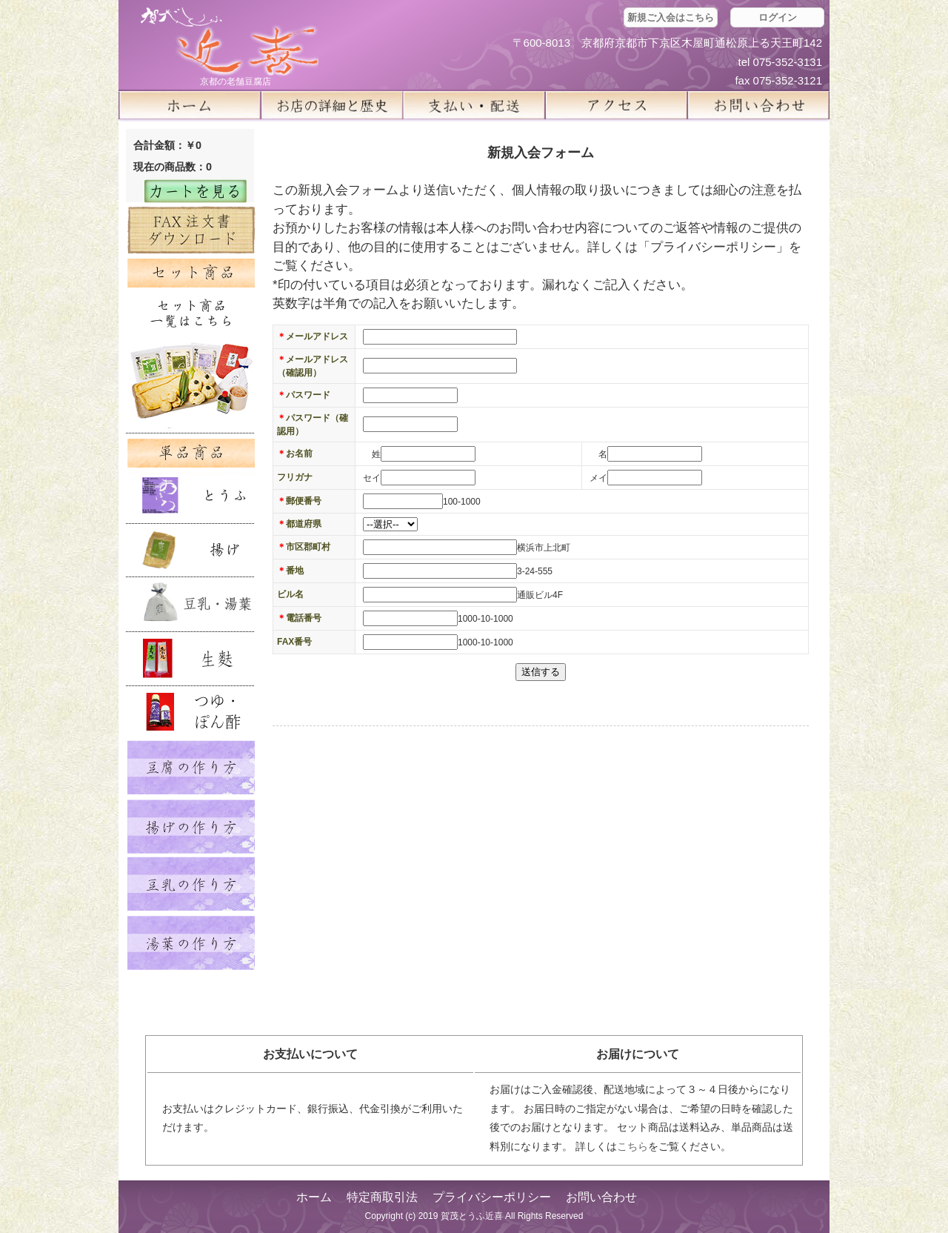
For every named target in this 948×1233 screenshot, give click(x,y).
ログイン (777, 17)
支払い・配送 (474, 105)
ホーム (189, 105)
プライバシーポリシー (492, 1197)
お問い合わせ (601, 1197)
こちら (632, 1146)
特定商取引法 (382, 1197)
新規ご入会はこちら (670, 17)
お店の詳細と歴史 (332, 105)
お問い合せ (758, 105)
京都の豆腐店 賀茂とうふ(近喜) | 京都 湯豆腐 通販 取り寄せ (229, 41)
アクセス (616, 105)
